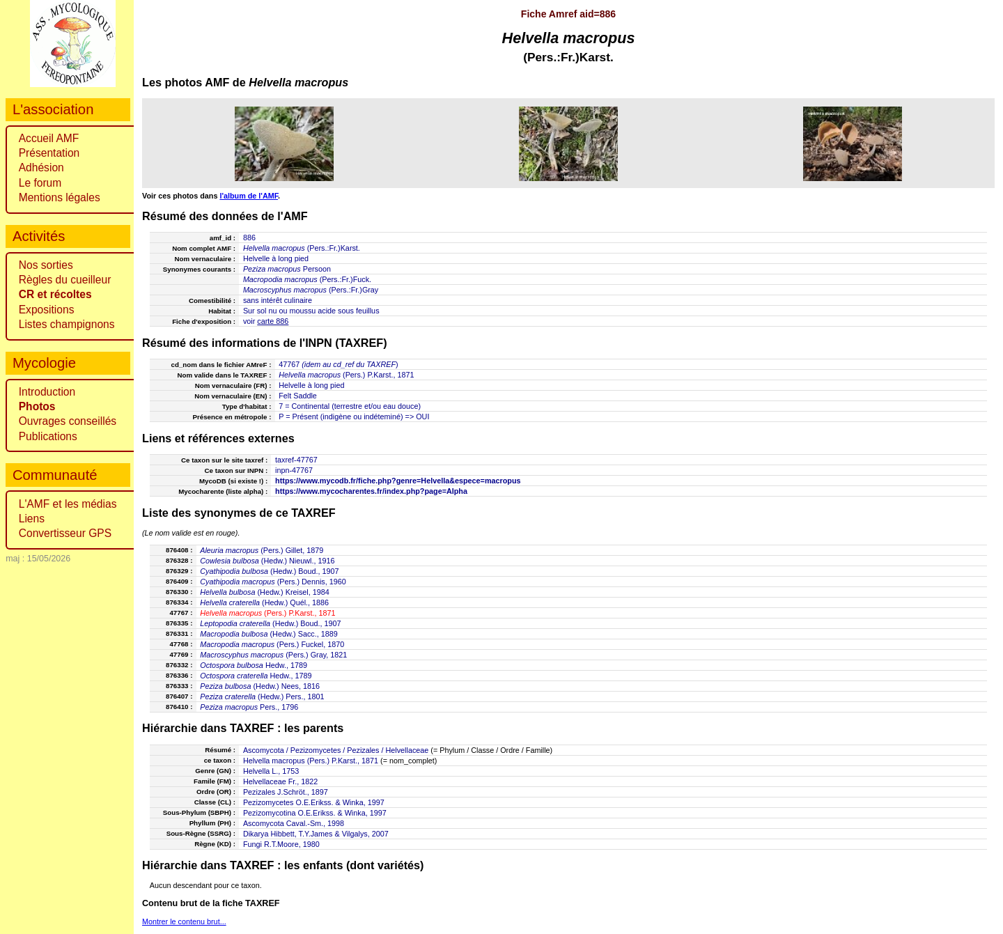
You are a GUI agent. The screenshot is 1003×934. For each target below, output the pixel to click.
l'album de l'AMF (248, 196)
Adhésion (41, 167)
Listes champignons (67, 324)
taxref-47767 (296, 460)
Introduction (47, 392)
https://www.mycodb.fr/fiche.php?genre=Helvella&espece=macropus (397, 480)
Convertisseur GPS (65, 533)
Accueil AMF (49, 138)
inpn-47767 (294, 470)
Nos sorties (46, 265)
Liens (32, 518)
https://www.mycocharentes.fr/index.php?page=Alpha (371, 491)
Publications (48, 436)
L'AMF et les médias (68, 504)
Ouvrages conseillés (67, 421)
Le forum (40, 183)
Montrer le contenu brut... (184, 921)
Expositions (47, 310)
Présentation (49, 153)
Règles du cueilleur (65, 280)
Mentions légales (59, 197)
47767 (289, 364)
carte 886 (272, 321)
